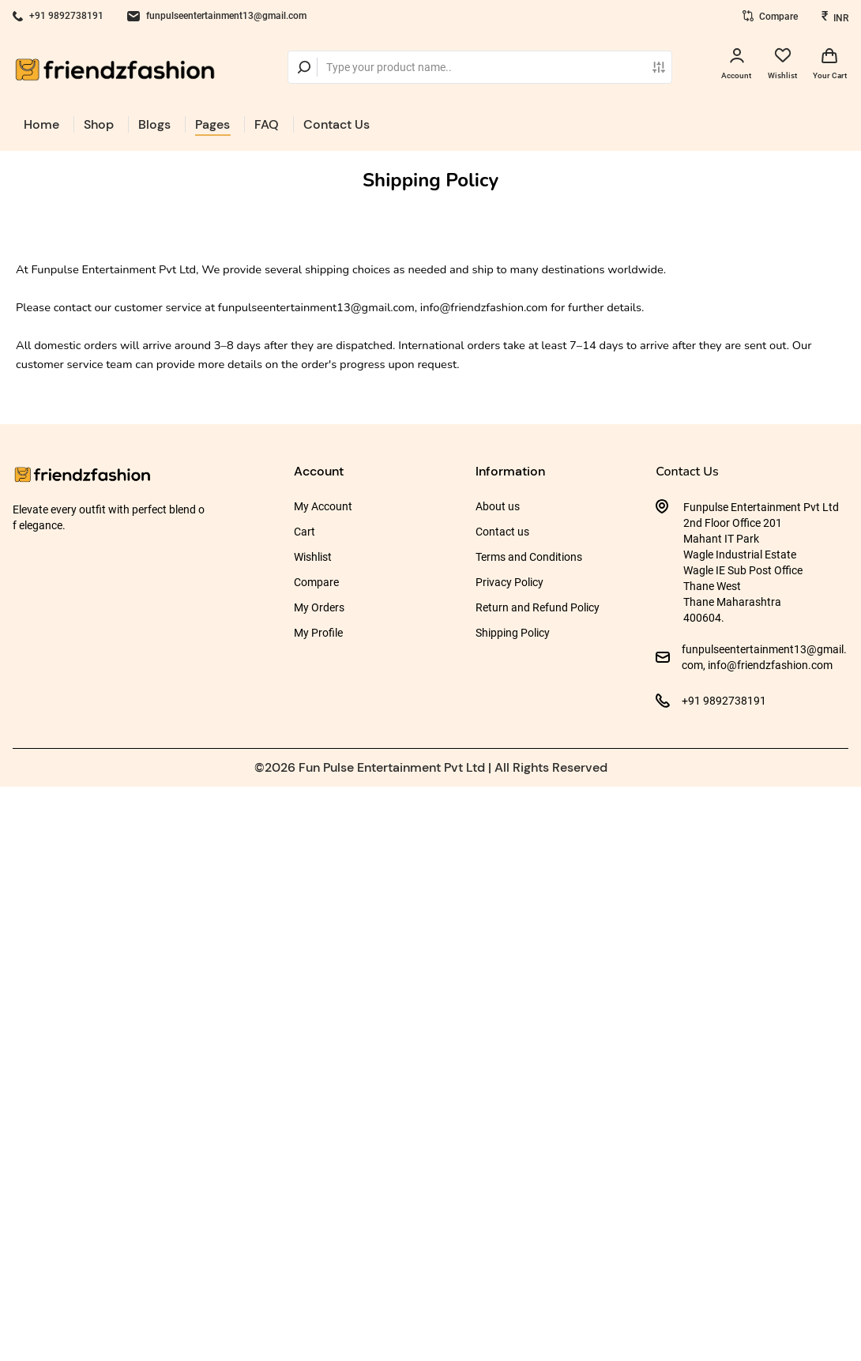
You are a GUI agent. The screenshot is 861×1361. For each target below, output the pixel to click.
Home (41, 124)
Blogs (154, 124)
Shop (99, 124)
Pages (212, 124)
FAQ (266, 124)
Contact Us (336, 124)
